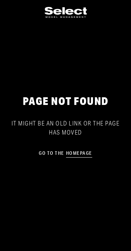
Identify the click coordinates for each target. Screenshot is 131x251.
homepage (79, 153)
